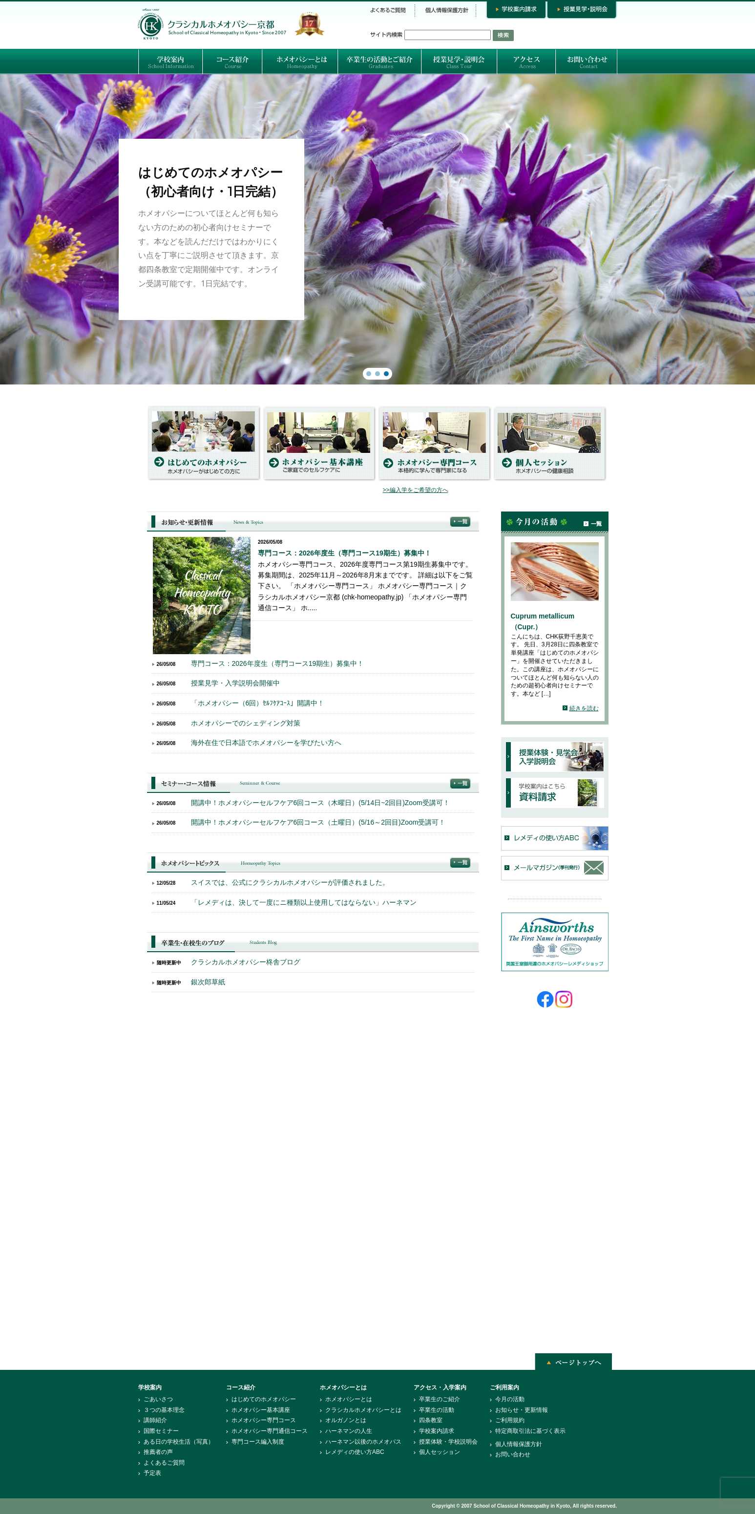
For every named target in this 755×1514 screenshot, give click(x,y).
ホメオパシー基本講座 (260, 1410)
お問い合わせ (512, 1454)
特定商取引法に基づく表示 (530, 1431)
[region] (377, 229)
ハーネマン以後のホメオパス (363, 1441)
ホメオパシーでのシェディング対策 (245, 723)
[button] (377, 229)
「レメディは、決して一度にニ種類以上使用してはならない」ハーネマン (304, 902)
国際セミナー (161, 1431)
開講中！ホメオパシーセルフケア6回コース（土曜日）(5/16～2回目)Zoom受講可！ (318, 822)
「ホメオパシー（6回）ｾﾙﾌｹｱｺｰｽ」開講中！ (258, 703)
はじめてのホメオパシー (263, 1399)
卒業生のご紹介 (439, 1399)
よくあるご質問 (164, 1462)
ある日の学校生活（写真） (179, 1441)
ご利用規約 (509, 1420)
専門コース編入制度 (257, 1441)
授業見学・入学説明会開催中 (235, 683)
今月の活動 (509, 1399)
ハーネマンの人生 (348, 1431)
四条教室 (430, 1420)
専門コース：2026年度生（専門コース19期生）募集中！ (344, 553)
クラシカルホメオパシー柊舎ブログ (245, 962)
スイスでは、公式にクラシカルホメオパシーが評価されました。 (290, 882)
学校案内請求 (436, 1431)
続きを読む (584, 708)
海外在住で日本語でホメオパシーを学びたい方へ (266, 742)
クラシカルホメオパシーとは (363, 1410)
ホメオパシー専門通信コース (269, 1431)
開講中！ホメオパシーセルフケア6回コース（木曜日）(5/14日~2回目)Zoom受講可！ (320, 803)
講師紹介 (155, 1420)
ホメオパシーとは (348, 1399)
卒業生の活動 (436, 1410)
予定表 (152, 1473)
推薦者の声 (158, 1452)
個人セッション (439, 1452)
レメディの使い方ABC (354, 1452)
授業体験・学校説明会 (448, 1441)
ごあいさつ (158, 1399)
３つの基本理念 (164, 1410)
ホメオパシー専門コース (263, 1420)
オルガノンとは (345, 1420)
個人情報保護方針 (518, 1444)
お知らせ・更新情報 (521, 1410)
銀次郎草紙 (208, 982)
